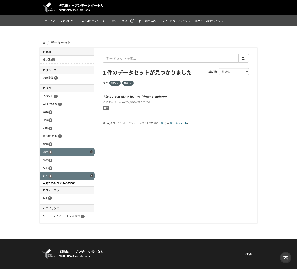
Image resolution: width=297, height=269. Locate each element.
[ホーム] (44, 42)
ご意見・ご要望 (118, 21)
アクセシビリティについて (175, 21)
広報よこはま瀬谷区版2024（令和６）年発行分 (135, 96)
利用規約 (150, 21)
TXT (106, 108)
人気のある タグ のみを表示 (59, 183)
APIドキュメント (178, 123)
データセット (60, 42)
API (162, 123)
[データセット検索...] (171, 58)
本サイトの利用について (209, 21)
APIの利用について (93, 21)
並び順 (212, 71)
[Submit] (243, 58)
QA (139, 21)
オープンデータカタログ (58, 21)
